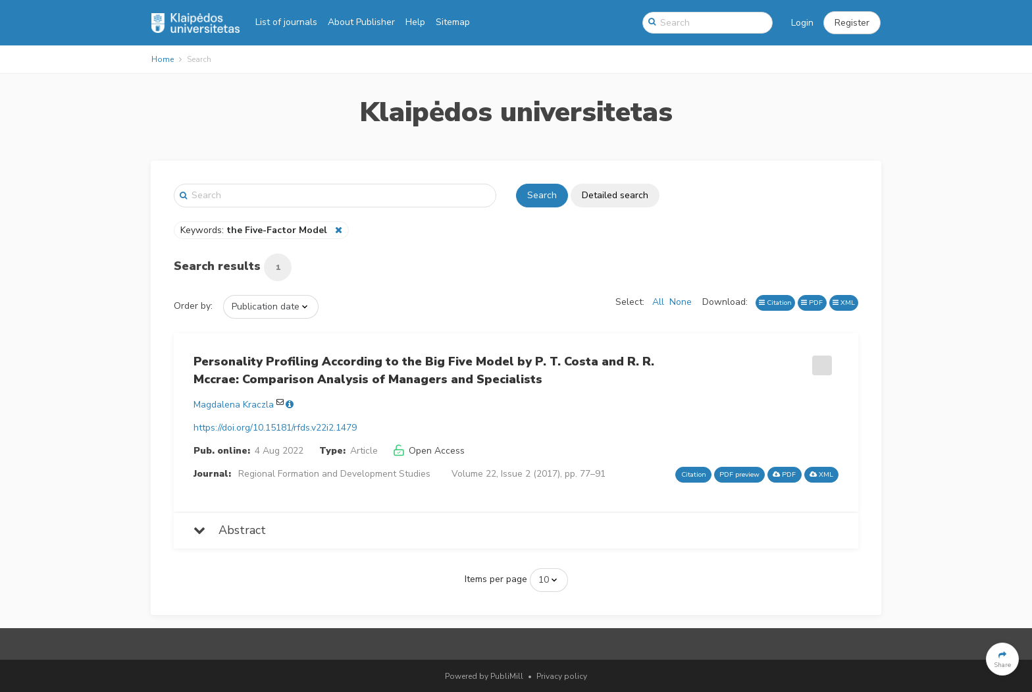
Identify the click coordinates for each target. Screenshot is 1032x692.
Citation (775, 302)
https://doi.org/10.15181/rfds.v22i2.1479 (275, 427)
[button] (852, 23)
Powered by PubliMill (484, 676)
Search (542, 195)
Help (415, 22)
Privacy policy (561, 676)
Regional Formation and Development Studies (334, 473)
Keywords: (255, 230)
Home (162, 59)
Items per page (496, 579)
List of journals (286, 22)
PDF (812, 302)
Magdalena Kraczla (234, 404)
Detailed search (615, 195)
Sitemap (453, 22)
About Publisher (361, 22)
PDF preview (739, 474)
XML (844, 302)
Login (802, 22)
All (658, 302)
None (680, 302)
